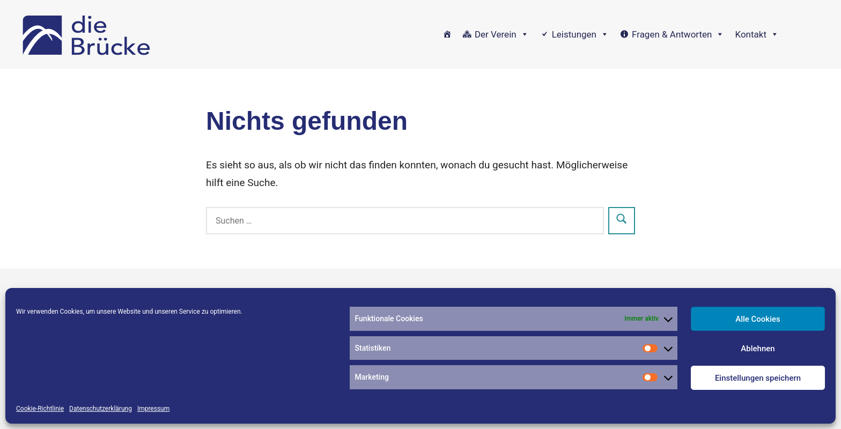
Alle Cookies (757, 319)
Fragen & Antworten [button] (678, 34)
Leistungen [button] (580, 34)
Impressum (153, 408)
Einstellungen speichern (758, 378)
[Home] (447, 34)
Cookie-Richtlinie (40, 408)
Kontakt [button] (757, 34)
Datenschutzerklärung (100, 408)
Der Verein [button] (502, 34)
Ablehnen (757, 348)
